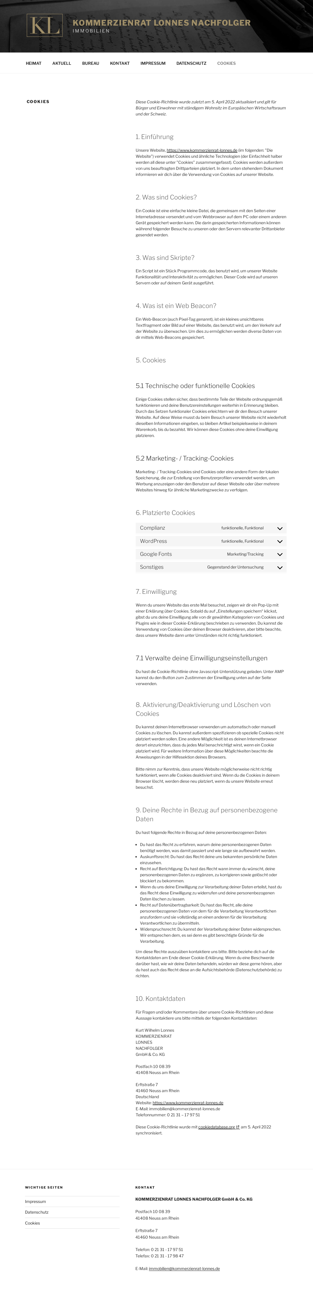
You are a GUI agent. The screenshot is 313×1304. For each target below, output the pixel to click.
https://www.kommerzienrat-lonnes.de (202, 150)
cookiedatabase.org (216, 1126)
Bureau (90, 63)
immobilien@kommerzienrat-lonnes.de (184, 1268)
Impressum (153, 63)
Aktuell (61, 63)
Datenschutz (191, 63)
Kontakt (120, 63)
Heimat (33, 63)
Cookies (226, 63)
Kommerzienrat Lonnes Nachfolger (162, 23)
